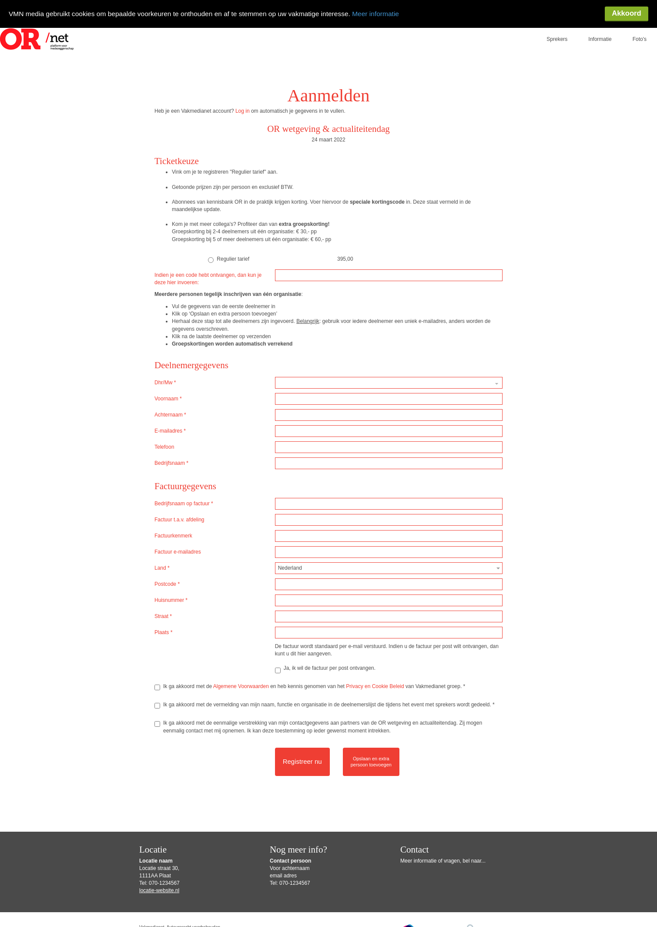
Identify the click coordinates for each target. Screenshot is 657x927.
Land (162, 561)
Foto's (640, 33)
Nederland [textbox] (290, 561)
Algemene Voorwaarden (241, 680)
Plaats (163, 626)
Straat (163, 610)
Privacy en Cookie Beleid (375, 680)
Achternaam (170, 408)
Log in (242, 104)
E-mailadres (170, 424)
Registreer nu (302, 755)
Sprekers (556, 33)
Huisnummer (171, 594)
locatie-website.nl (159, 884)
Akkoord (626, 14)
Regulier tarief (228, 252)
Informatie (599, 33)
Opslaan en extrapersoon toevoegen (371, 755)
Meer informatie (387, 13)
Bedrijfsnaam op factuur (183, 497)
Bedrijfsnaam (171, 456)
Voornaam (168, 392)
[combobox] (389, 562)
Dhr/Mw (165, 376)
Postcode (167, 577)
